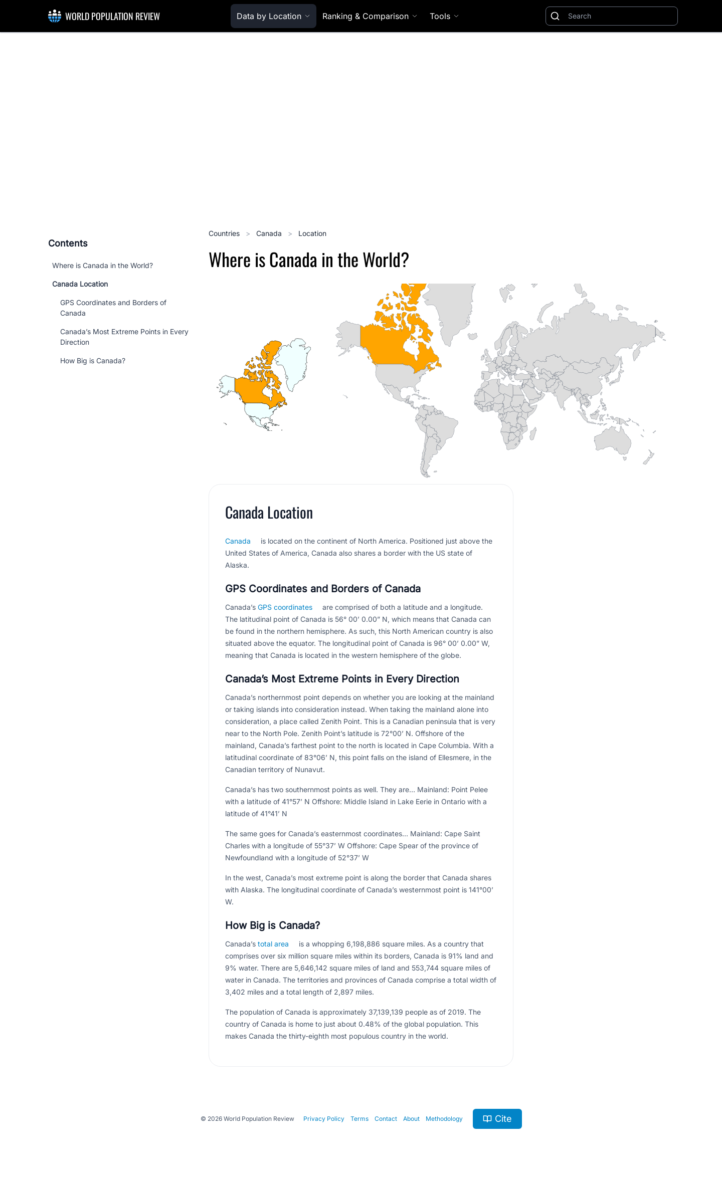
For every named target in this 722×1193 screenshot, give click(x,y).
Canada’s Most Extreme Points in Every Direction (124, 336)
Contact (386, 1118)
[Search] (620, 16)
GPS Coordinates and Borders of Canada (113, 307)
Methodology (444, 1118)
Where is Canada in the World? (102, 265)
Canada (270, 233)
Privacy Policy (323, 1118)
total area (273, 943)
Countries (225, 233)
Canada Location (80, 284)
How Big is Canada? (92, 360)
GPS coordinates (285, 607)
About (411, 1118)
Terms (359, 1118)
